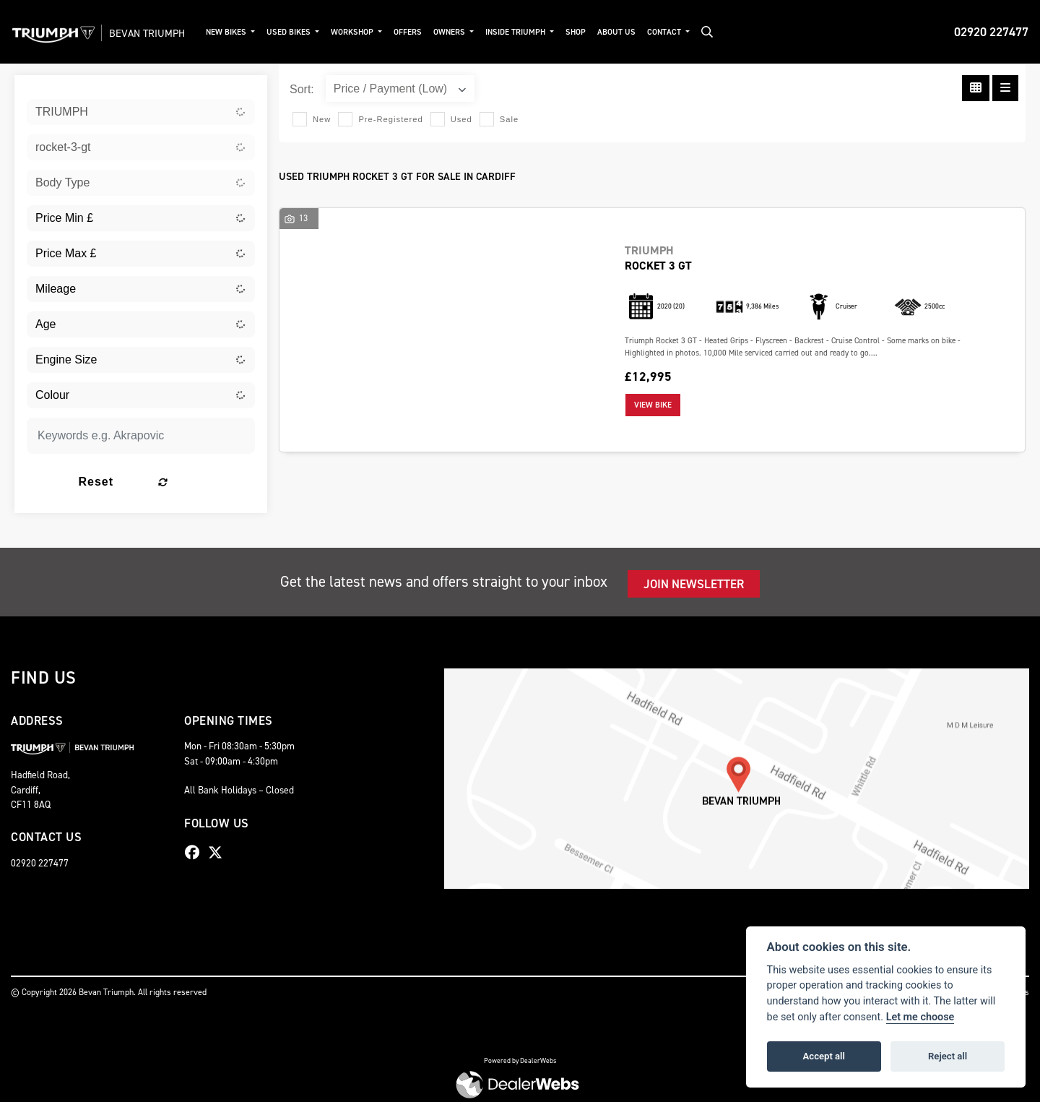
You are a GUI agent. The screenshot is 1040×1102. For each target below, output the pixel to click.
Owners (470, 32)
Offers (427, 32)
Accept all (824, 1056)
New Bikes (246, 32)
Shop (594, 32)
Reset (179, 481)
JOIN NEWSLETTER (694, 584)
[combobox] (141, 112)
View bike (653, 405)
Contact (684, 32)
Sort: (302, 89)
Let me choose (920, 1017)
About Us (635, 32)
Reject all (947, 1056)
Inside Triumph (536, 32)
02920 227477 (991, 31)
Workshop (372, 32)
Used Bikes (309, 32)
